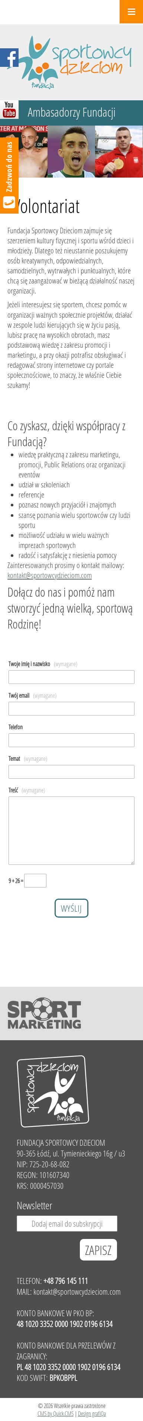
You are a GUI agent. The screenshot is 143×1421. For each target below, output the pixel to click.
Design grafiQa (92, 1413)
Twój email (32, 695)
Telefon (16, 727)
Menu (131, 11)
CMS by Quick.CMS (56, 1413)
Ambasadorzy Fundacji (72, 112)
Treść (27, 790)
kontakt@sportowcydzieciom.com (49, 575)
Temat (28, 758)
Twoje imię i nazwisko (43, 664)
